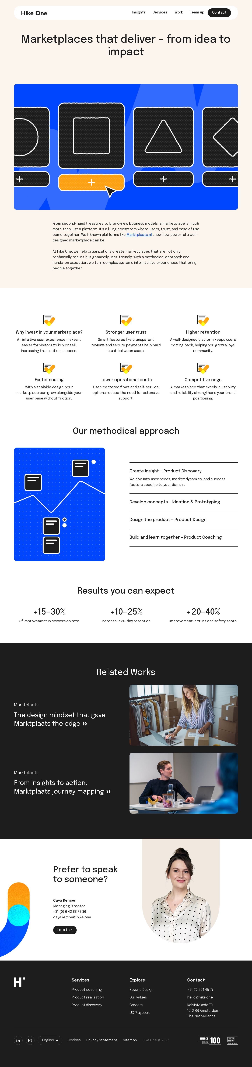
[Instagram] (30, 1040)
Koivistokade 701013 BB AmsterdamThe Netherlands (203, 1010)
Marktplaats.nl (139, 235)
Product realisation (88, 997)
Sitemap (130, 1040)
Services (160, 12)
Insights (139, 12)
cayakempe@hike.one (72, 917)
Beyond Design (142, 990)
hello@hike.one (200, 997)
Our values (138, 997)
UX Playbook (140, 1013)
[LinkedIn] (18, 1040)
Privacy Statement (101, 1040)
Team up (197, 12)
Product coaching (87, 990)
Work (178, 12)
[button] (50, 1040)
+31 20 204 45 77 (200, 990)
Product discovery (87, 1005)
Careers (136, 1005)
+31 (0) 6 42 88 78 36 (69, 912)
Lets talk (64, 930)
